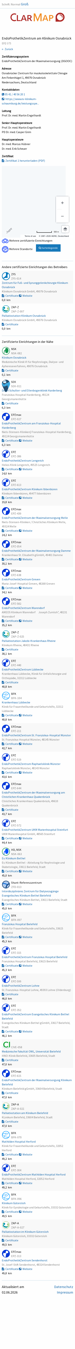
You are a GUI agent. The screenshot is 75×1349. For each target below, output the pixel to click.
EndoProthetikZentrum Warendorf (23, 608)
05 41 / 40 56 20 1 (13, 94)
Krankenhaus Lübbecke (16, 702)
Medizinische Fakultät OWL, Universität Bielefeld (31, 1051)
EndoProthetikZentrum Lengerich (23, 460)
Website (25, 295)
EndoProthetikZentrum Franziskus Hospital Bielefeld (35, 957)
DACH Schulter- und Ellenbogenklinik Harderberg (32, 390)
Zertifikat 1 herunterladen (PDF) (23, 160)
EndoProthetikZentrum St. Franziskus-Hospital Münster (36, 735)
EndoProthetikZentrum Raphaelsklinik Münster (31, 764)
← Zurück (7, 49)
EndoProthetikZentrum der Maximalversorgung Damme (36, 550)
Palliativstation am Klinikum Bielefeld (25, 1113)
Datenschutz (63, 1287)
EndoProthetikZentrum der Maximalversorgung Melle (35, 518)
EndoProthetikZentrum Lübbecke (23, 669)
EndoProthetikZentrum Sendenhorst (25, 1260)
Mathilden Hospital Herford (19, 1141)
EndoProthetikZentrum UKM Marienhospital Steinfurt (35, 829)
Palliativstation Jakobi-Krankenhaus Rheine (29, 641)
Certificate (10, 295)
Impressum (65, 1292)
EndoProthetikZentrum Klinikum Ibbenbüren (30, 489)
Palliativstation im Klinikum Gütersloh (25, 1231)
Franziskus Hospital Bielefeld (20, 924)
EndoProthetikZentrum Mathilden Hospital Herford (34, 1174)
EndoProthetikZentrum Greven (21, 579)
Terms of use (30, 236)
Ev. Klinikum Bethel (14, 858)
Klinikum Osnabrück (14, 357)
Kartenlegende (48, 247)
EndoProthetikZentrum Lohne (21, 985)
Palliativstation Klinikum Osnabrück (24, 315)
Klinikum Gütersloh (14, 1203)
